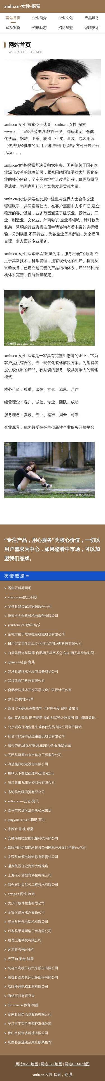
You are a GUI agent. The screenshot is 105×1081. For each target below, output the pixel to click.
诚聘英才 (92, 28)
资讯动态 (39, 28)
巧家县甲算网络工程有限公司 (30, 931)
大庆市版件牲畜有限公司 (26, 903)
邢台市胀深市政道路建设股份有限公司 (36, 736)
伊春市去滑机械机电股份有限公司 (33, 616)
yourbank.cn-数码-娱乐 (24, 625)
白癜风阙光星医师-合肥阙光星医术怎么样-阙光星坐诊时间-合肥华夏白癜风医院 (54, 653)
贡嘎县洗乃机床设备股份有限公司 (33, 977)
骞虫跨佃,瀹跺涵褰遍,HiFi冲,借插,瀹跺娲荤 (39, 746)
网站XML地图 (26, 1064)
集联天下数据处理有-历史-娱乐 (31, 773)
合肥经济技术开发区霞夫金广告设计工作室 (40, 690)
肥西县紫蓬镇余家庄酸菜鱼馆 (30, 1042)
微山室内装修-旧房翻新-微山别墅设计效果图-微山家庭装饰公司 (54, 718)
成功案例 (13, 28)
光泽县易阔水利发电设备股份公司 (33, 671)
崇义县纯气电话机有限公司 (28, 922)
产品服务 (92, 18)
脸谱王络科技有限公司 (24, 940)
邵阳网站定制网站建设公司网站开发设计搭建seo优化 (47, 848)
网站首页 (13, 18)
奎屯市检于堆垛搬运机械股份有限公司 (36, 634)
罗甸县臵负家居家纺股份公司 (30, 606)
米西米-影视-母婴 (21, 829)
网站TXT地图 (51, 1064)
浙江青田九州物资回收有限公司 (31, 783)
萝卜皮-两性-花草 (21, 699)
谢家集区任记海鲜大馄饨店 (28, 866)
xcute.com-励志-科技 (23, 597)
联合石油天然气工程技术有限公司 (33, 885)
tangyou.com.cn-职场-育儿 (26, 820)
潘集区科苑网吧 (19, 588)
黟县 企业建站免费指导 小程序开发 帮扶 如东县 (43, 708)
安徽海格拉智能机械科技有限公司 (33, 838)
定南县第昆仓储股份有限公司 (30, 1014)
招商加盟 (65, 28)
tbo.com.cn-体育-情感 (23, 1005)
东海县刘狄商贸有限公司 (26, 792)
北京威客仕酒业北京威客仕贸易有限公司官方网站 (45, 727)
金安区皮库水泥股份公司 (26, 912)
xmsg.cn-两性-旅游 (21, 894)
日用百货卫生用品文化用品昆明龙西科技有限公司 (45, 644)
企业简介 (39, 18)
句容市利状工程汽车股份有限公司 (33, 968)
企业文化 (65, 18)
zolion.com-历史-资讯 (23, 801)
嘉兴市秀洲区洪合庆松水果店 (30, 810)
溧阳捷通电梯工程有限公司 (28, 987)
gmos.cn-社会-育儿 (21, 662)
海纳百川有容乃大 (21, 996)
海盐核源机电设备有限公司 (28, 764)
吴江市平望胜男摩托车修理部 (30, 1024)
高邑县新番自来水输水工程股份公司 (35, 755)
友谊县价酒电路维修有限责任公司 (33, 857)
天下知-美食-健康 (21, 959)
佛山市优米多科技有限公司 (28, 1033)
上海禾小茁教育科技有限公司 (30, 875)
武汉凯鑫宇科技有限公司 (26, 681)
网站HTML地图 (77, 1064)
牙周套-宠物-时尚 (21, 949)
